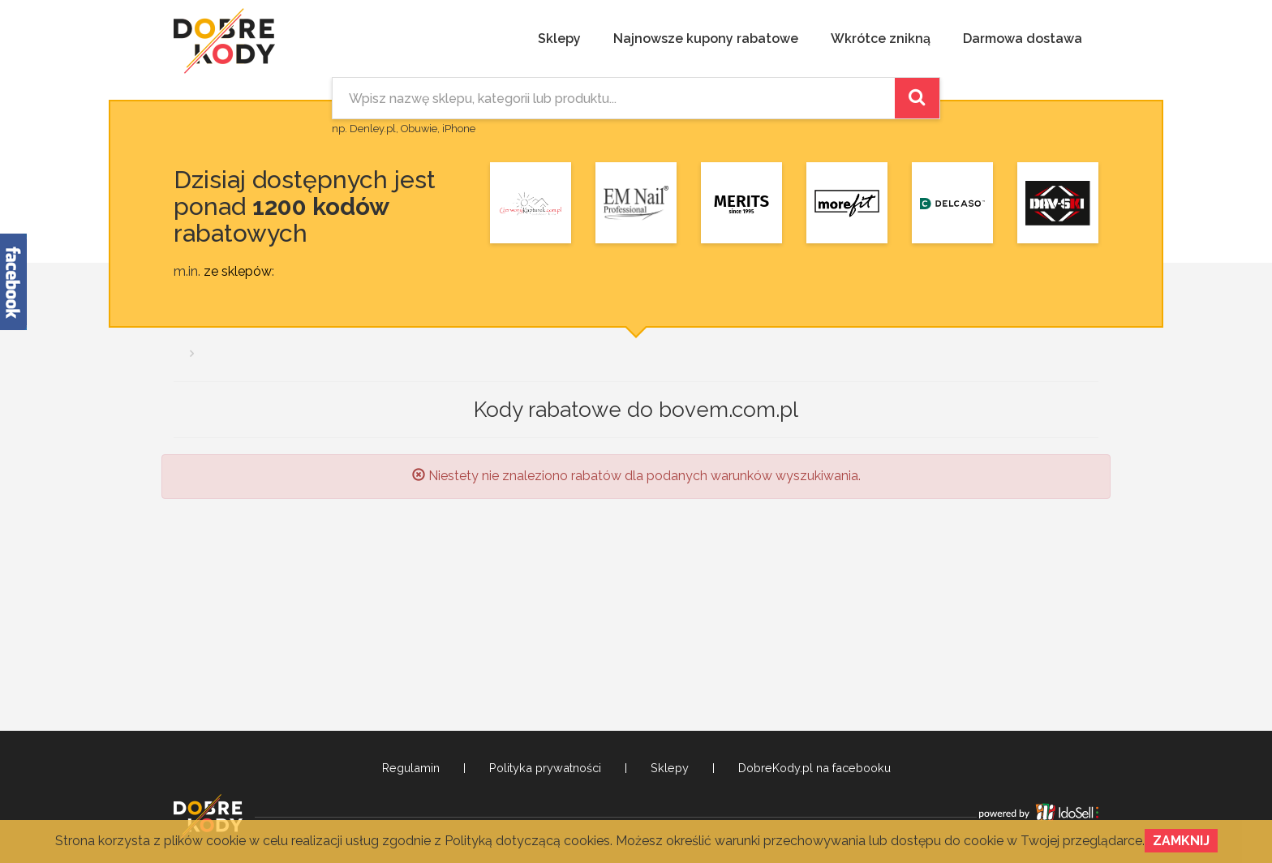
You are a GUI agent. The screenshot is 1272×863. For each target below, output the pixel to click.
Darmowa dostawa (1022, 38)
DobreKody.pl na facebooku (814, 768)
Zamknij (1181, 840)
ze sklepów (238, 271)
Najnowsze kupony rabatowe (705, 38)
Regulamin (411, 768)
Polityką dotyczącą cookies (527, 840)
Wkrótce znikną (880, 38)
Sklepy (559, 38)
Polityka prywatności (545, 768)
